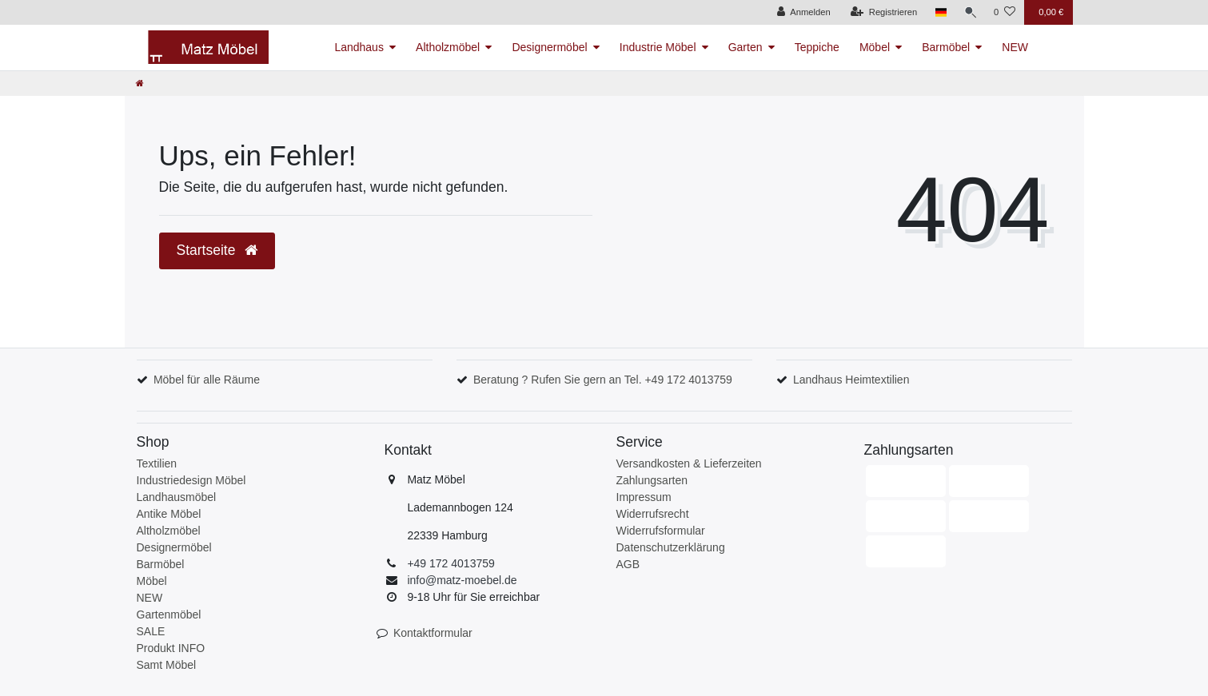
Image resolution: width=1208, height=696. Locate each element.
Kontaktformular (432, 632)
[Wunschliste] (1004, 12)
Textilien (157, 463)
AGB (628, 564)
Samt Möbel (167, 664)
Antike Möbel (169, 513)
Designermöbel (549, 47)
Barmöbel (946, 47)
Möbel (874, 47)
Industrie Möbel (658, 47)
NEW (1015, 47)
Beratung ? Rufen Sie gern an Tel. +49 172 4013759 (602, 379)
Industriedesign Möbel (191, 480)
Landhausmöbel (177, 497)
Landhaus (359, 47)
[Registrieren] (881, 12)
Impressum (644, 497)
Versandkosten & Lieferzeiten (689, 463)
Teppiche (817, 47)
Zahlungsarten (652, 480)
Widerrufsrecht (652, 513)
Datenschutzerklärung (670, 547)
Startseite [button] (217, 250)
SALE (151, 631)
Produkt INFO (171, 648)
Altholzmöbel (448, 47)
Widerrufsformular (660, 530)
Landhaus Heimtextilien (851, 379)
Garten (745, 47)
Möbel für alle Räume (206, 379)
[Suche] (969, 12)
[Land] (938, 12)
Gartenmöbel (169, 614)
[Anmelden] (800, 12)
